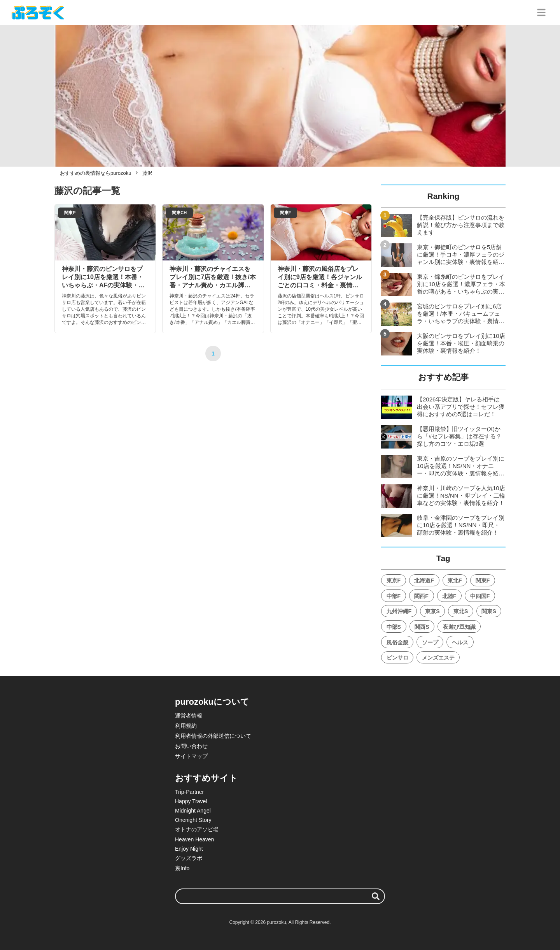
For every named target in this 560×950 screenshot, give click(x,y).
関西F (421, 596)
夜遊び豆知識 (459, 627)
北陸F (449, 596)
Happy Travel (191, 801)
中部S (394, 627)
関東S (488, 611)
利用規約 (186, 726)
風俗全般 (397, 642)
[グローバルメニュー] (541, 12)
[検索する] (375, 896)
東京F (394, 580)
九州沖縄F (399, 611)
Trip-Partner (189, 792)
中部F (394, 596)
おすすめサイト (206, 778)
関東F (483, 580)
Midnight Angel (193, 811)
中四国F (480, 596)
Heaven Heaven (194, 839)
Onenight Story (193, 820)
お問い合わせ (191, 746)
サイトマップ (191, 756)
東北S (460, 611)
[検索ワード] (280, 896)
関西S (422, 627)
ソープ (430, 642)
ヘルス (460, 642)
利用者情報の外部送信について (213, 736)
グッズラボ (188, 858)
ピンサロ (397, 657)
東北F (455, 580)
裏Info (182, 868)
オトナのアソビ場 (197, 829)
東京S (432, 611)
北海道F (424, 580)
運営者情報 (188, 715)
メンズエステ (438, 657)
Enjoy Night (189, 849)
